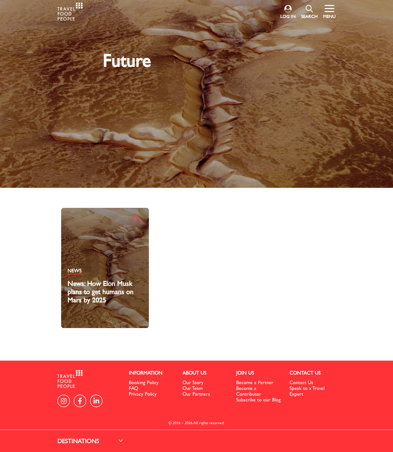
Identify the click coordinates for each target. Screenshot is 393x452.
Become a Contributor (248, 390)
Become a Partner (254, 382)
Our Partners (196, 393)
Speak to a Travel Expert (307, 390)
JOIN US (245, 372)
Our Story (193, 382)
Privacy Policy (143, 393)
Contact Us (301, 382)
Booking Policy (144, 382)
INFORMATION (145, 372)
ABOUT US (194, 372)
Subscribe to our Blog (258, 399)
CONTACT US (305, 372)
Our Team (192, 388)
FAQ (133, 388)
